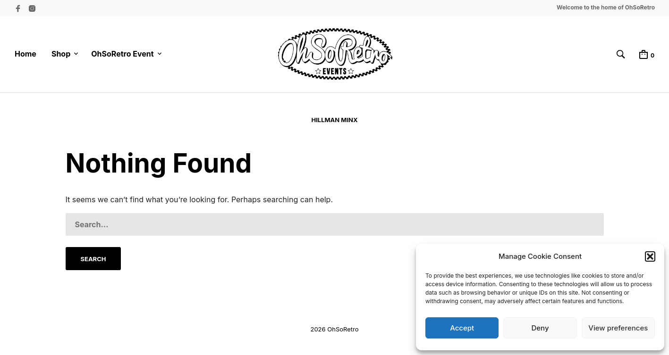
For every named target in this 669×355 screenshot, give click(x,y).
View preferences (618, 327)
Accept (462, 327)
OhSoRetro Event (122, 53)
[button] (650, 256)
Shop (60, 53)
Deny (540, 327)
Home (25, 53)
